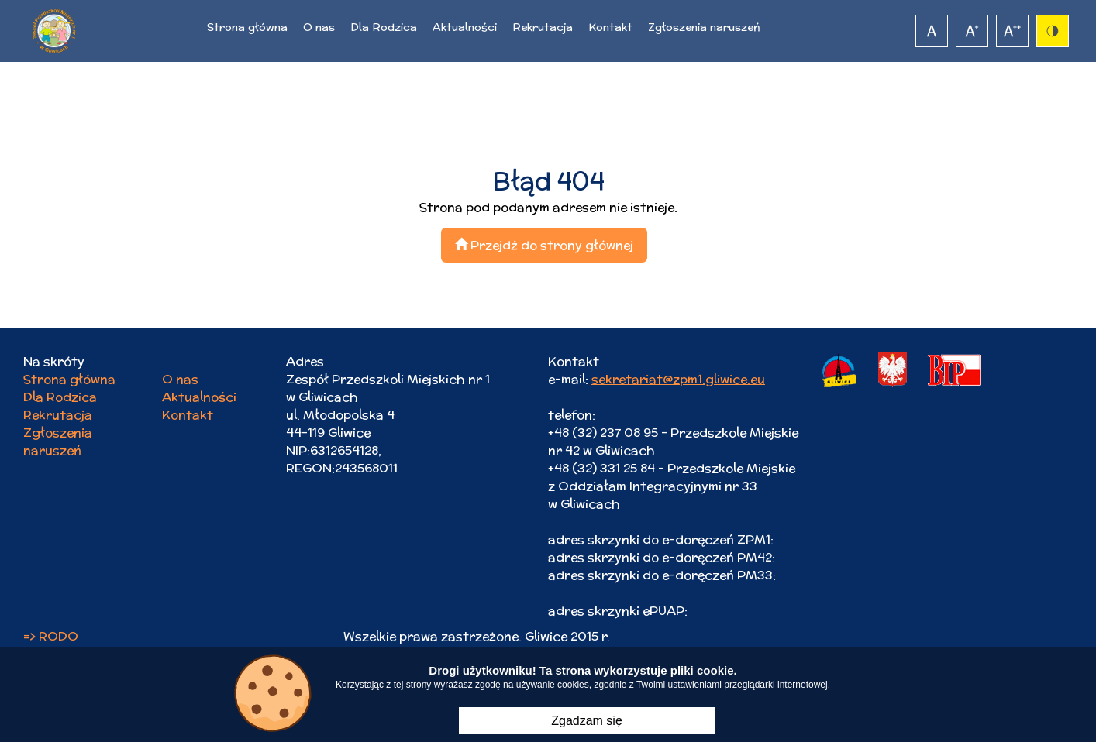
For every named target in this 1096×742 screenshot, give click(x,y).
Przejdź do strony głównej (544, 245)
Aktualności (465, 27)
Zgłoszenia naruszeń (704, 27)
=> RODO (50, 636)
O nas (319, 27)
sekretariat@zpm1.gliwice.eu (678, 379)
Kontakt (610, 27)
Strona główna (247, 27)
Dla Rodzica (383, 27)
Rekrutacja (542, 27)
